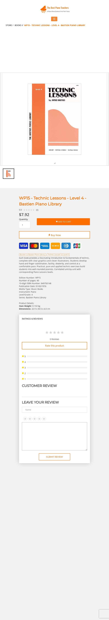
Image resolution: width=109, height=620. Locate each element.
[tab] (54, 163)
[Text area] (54, 436)
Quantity (23, 219)
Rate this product (54, 345)
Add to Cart (63, 221)
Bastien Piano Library (36, 254)
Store (9, 25)
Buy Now (54, 234)
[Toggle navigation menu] (54, 19)
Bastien (23, 254)
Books (18, 25)
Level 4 (66, 254)
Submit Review (54, 457)
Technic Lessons (54, 254)
